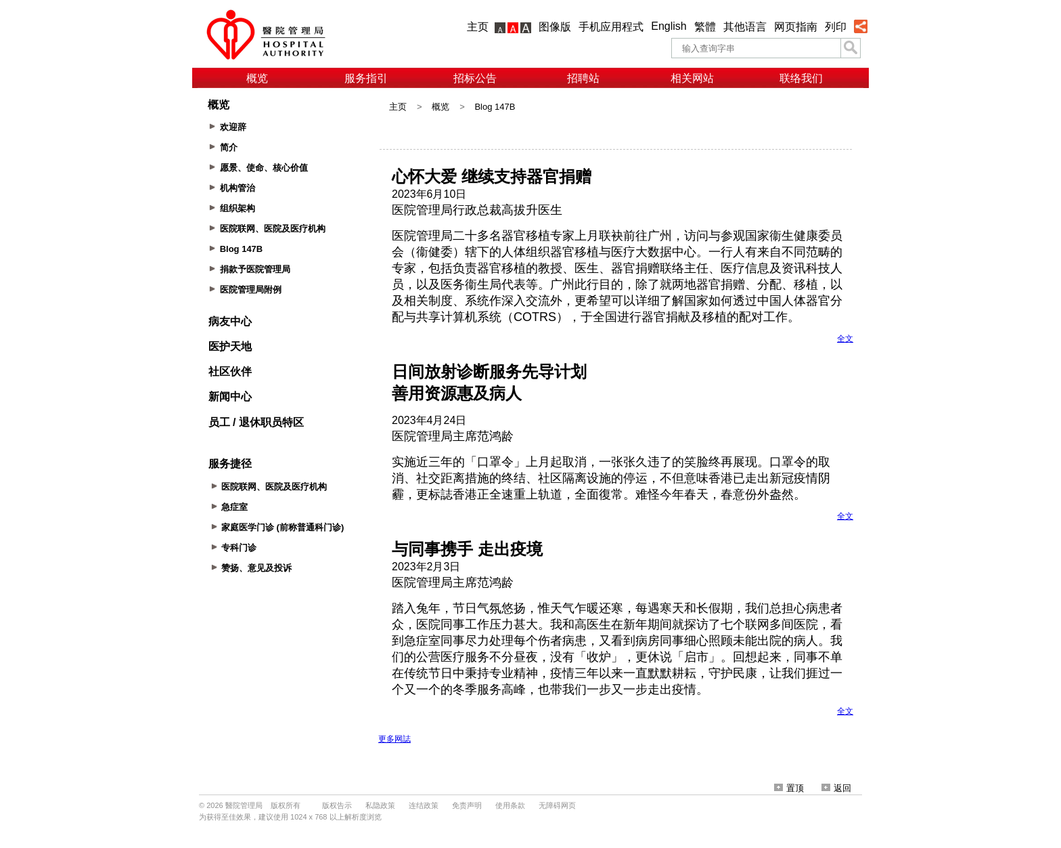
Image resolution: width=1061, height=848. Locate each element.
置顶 (789, 788)
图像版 (555, 27)
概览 (257, 78)
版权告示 (337, 805)
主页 (478, 27)
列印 (835, 27)
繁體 (705, 27)
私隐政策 (380, 805)
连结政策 (423, 805)
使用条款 (510, 805)
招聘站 (583, 78)
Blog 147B (494, 107)
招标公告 (475, 78)
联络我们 (801, 78)
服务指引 (366, 78)
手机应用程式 (611, 27)
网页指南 (795, 27)
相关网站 (692, 78)
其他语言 (745, 27)
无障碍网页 (557, 805)
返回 (836, 788)
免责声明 (467, 805)
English (668, 26)
